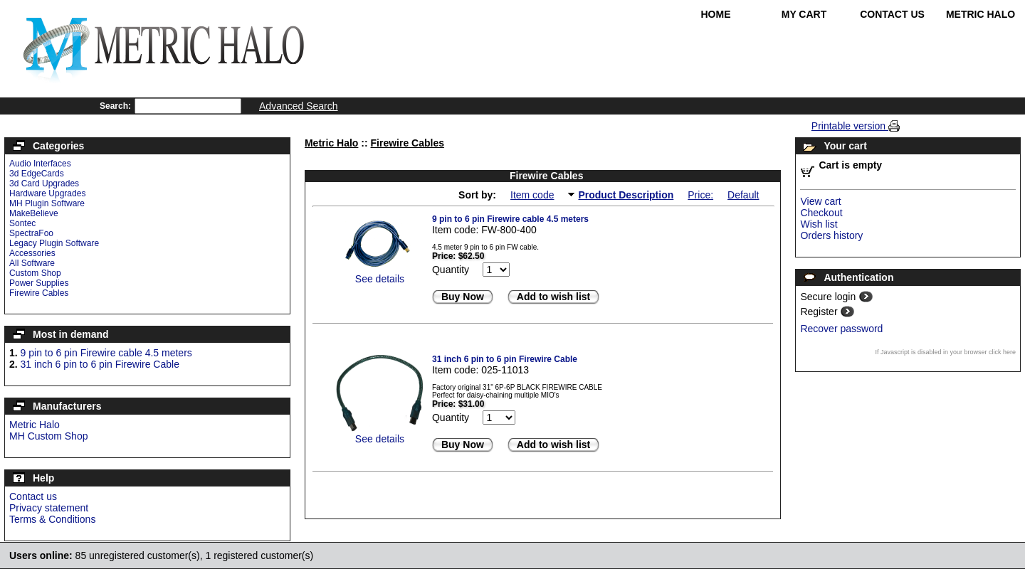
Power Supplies (38, 283)
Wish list (818, 224)
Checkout (821, 212)
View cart (820, 201)
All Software (32, 263)
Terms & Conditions (52, 519)
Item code (532, 195)
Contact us (33, 496)
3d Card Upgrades (44, 183)
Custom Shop (35, 273)
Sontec (22, 223)
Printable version (849, 126)
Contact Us (892, 14)
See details (379, 278)
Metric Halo (980, 14)
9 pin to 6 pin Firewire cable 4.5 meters (106, 352)
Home (716, 14)
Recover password (841, 328)
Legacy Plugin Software (54, 243)
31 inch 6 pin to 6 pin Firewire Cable (100, 364)
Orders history (831, 235)
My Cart (804, 14)
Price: (700, 195)
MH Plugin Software (47, 203)
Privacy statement (48, 508)
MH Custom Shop (48, 436)
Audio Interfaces (40, 164)
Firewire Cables (38, 293)
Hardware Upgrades (47, 193)
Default (743, 195)
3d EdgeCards (36, 174)
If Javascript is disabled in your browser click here (945, 352)
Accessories (32, 253)
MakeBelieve (33, 213)
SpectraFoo (31, 233)
